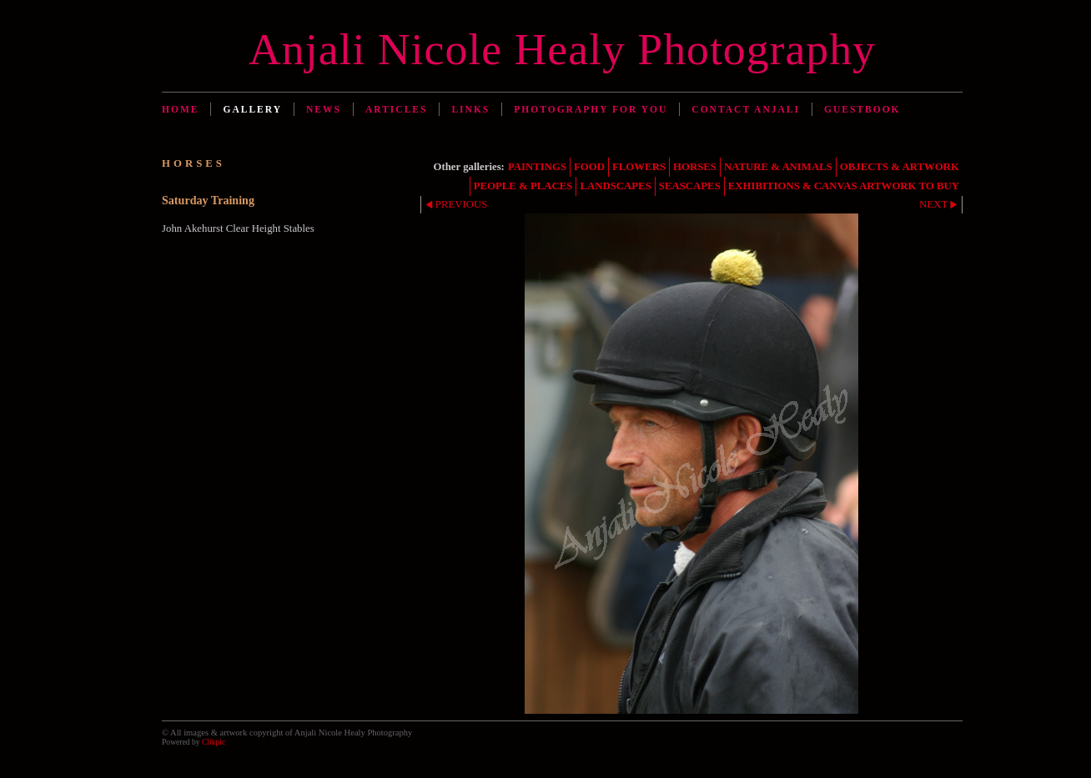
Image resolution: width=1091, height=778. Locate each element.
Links (470, 109)
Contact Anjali (745, 109)
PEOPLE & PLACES (523, 186)
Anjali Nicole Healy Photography (562, 49)
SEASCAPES (690, 186)
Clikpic (213, 741)
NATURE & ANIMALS (778, 167)
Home (180, 109)
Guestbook (862, 109)
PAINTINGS (537, 167)
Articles (396, 109)
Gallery (252, 109)
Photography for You (590, 109)
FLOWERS (639, 167)
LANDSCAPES (615, 186)
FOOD (589, 167)
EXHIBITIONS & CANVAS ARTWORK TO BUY (843, 186)
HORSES (694, 167)
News (323, 109)
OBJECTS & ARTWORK (899, 167)
